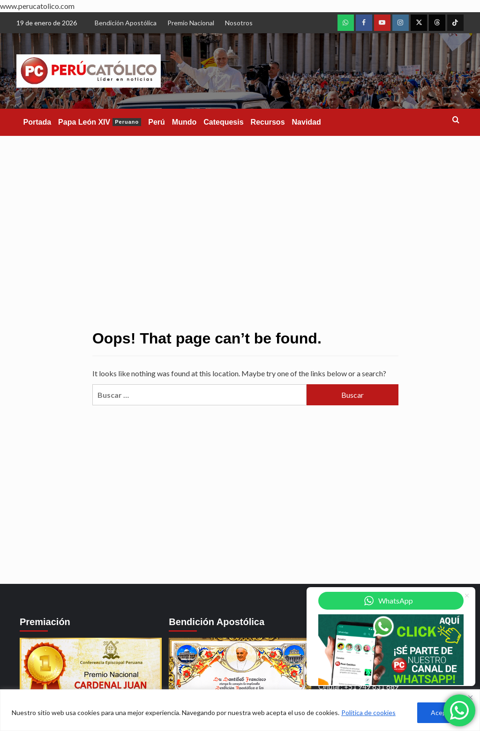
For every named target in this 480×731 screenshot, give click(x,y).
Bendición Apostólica (126, 23)
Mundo (184, 122)
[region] (240, 710)
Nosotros (239, 23)
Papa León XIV (99, 122)
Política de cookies (368, 712)
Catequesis (223, 122)
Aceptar (443, 712)
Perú (156, 122)
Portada (37, 122)
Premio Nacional (190, 23)
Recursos (268, 122)
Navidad (306, 122)
